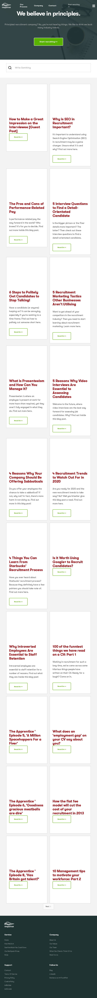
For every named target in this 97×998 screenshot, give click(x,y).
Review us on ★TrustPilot (58, 978)
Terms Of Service (10, 974)
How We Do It (9, 944)
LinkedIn (52, 974)
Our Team (53, 947)
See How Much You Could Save (15, 947)
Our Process (23, 5)
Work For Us (53, 955)
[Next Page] (48, 906)
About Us (52, 940)
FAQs (6, 955)
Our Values (53, 944)
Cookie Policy (9, 981)
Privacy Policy (9, 978)
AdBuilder (7, 985)
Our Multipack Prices (11, 951)
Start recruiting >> (74, 6)
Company (38, 6)
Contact (52, 6)
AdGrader (8, 989)
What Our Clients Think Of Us (60, 951)
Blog (51, 970)
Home (6, 940)
